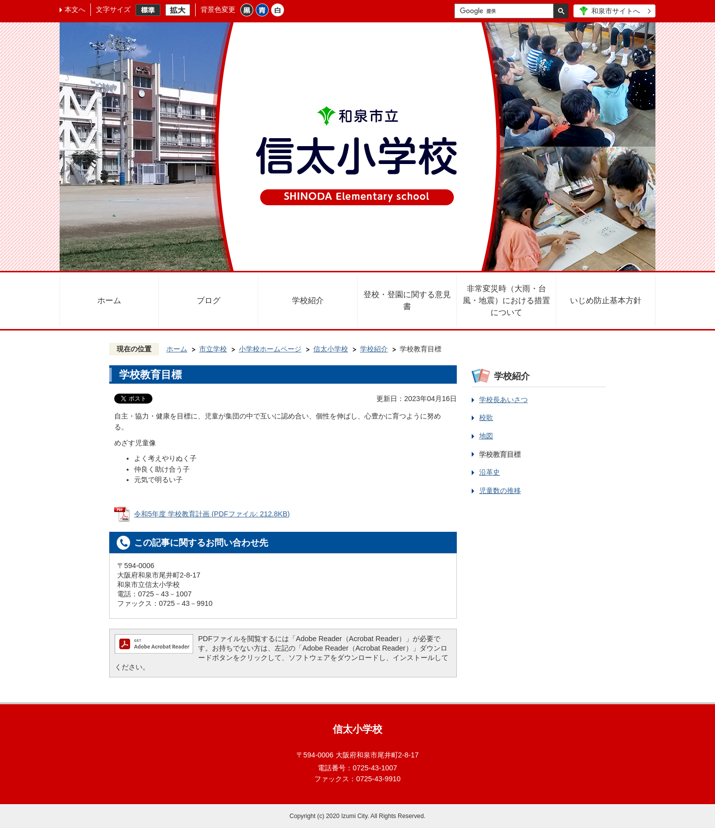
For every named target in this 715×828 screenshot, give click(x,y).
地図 (486, 436)
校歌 (486, 417)
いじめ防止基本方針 (606, 300)
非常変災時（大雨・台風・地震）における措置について (506, 300)
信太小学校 (330, 349)
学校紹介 (308, 300)
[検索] (506, 11)
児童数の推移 (500, 491)
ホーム (109, 300)
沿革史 (489, 472)
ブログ (208, 300)
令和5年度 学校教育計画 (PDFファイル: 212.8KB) (212, 514)
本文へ (75, 9)
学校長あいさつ (503, 400)
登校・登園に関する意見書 (407, 300)
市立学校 (213, 349)
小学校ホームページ (270, 349)
